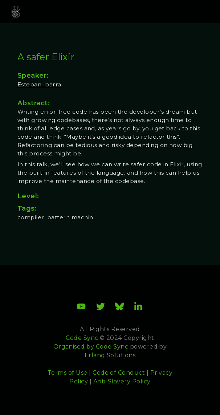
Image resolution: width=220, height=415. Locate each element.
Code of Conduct (119, 372)
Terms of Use (67, 372)
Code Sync (112, 346)
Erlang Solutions (110, 355)
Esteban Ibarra (39, 84)
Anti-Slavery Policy (122, 381)
